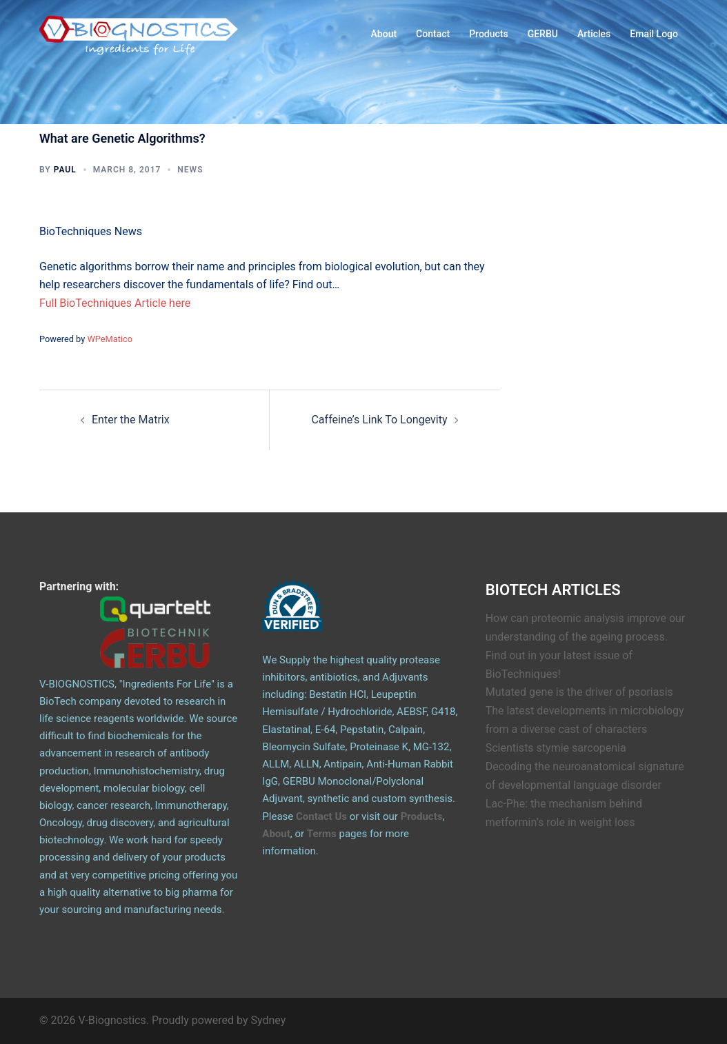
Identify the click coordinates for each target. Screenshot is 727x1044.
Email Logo (654, 33)
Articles (593, 33)
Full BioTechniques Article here (114, 303)
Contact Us (321, 816)
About (384, 33)
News (190, 169)
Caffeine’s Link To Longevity (379, 419)
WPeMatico (109, 339)
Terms (322, 833)
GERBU (543, 33)
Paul (65, 169)
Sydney (268, 1020)
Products (488, 33)
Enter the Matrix (131, 419)
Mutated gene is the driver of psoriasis (579, 692)
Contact (433, 33)
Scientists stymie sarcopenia (556, 747)
